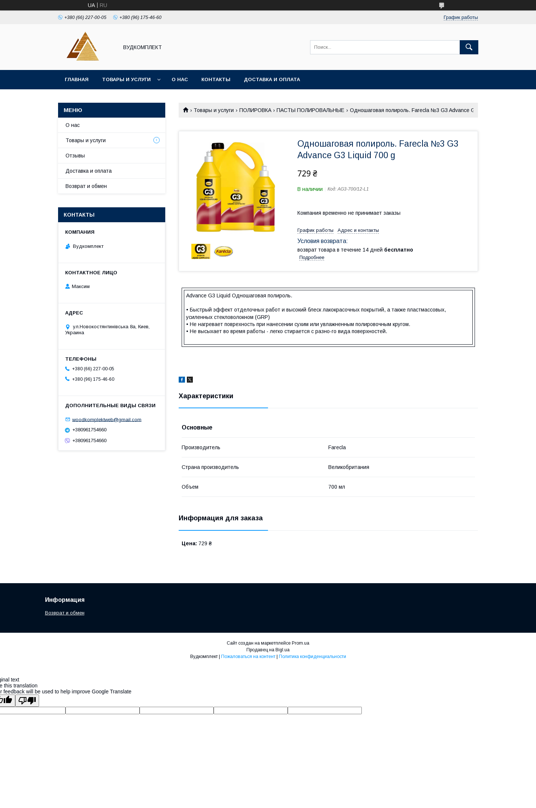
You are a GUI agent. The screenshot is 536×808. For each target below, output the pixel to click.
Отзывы (75, 156)
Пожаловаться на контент (248, 656)
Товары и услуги (126, 79)
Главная (77, 79)
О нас (180, 79)
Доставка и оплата (272, 79)
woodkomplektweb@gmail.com (106, 419)
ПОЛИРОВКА (255, 110)
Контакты (215, 79)
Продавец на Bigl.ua (268, 649)
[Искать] (469, 47)
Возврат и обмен (86, 186)
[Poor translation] (27, 700)
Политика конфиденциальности (312, 656)
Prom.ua (300, 643)
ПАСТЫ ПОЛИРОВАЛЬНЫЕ (310, 110)
